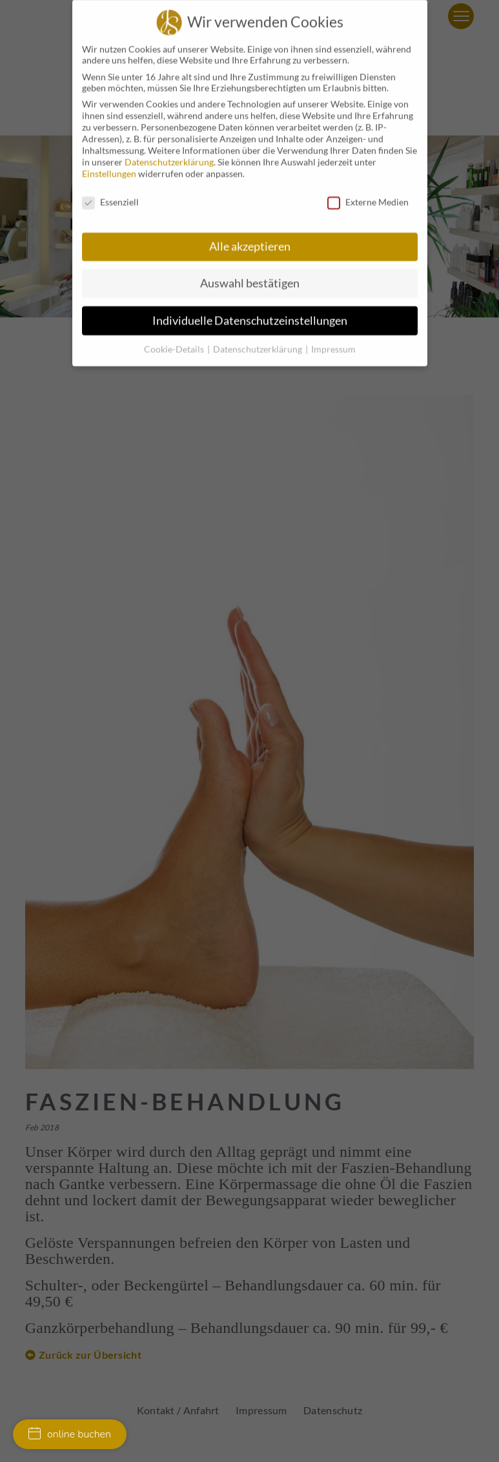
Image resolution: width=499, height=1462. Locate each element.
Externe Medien (368, 190)
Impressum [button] (333, 336)
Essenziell (110, 190)
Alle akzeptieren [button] (249, 234)
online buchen (69, 1434)
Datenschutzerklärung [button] (258, 336)
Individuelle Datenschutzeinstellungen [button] (249, 308)
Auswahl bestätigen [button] (250, 271)
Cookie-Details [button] (175, 336)
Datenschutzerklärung (169, 150)
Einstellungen (109, 161)
